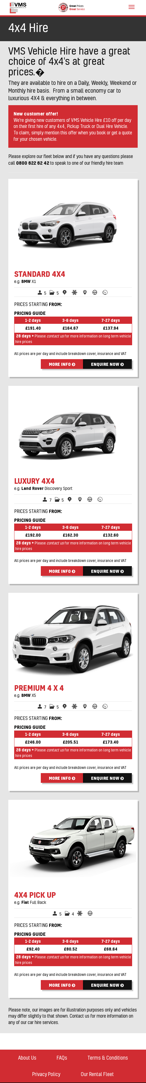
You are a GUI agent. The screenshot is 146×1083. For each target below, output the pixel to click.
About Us (27, 1058)
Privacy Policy (46, 1074)
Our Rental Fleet (97, 1074)
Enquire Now (107, 364)
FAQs (62, 1058)
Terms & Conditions (107, 1058)
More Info (62, 364)
